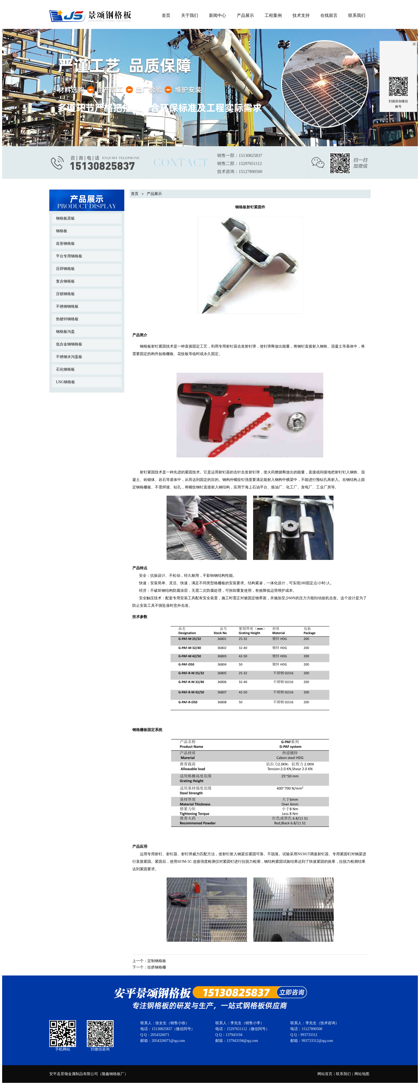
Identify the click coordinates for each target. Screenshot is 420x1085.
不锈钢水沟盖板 (69, 357)
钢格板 (61, 231)
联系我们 (356, 15)
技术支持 (301, 15)
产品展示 (245, 15)
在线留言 (329, 15)
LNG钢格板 (65, 382)
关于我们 (189, 15)
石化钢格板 (65, 369)
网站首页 (324, 1074)
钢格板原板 (65, 218)
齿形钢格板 (65, 244)
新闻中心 (217, 15)
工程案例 (273, 15)
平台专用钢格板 (69, 256)
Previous (7, 83)
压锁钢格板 (65, 294)
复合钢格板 (65, 281)
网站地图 (361, 1074)
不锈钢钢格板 (67, 306)
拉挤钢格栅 (156, 967)
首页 (166, 15)
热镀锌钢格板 (67, 319)
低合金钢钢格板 (69, 344)
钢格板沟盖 (65, 332)
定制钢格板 (156, 961)
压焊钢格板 (65, 269)
